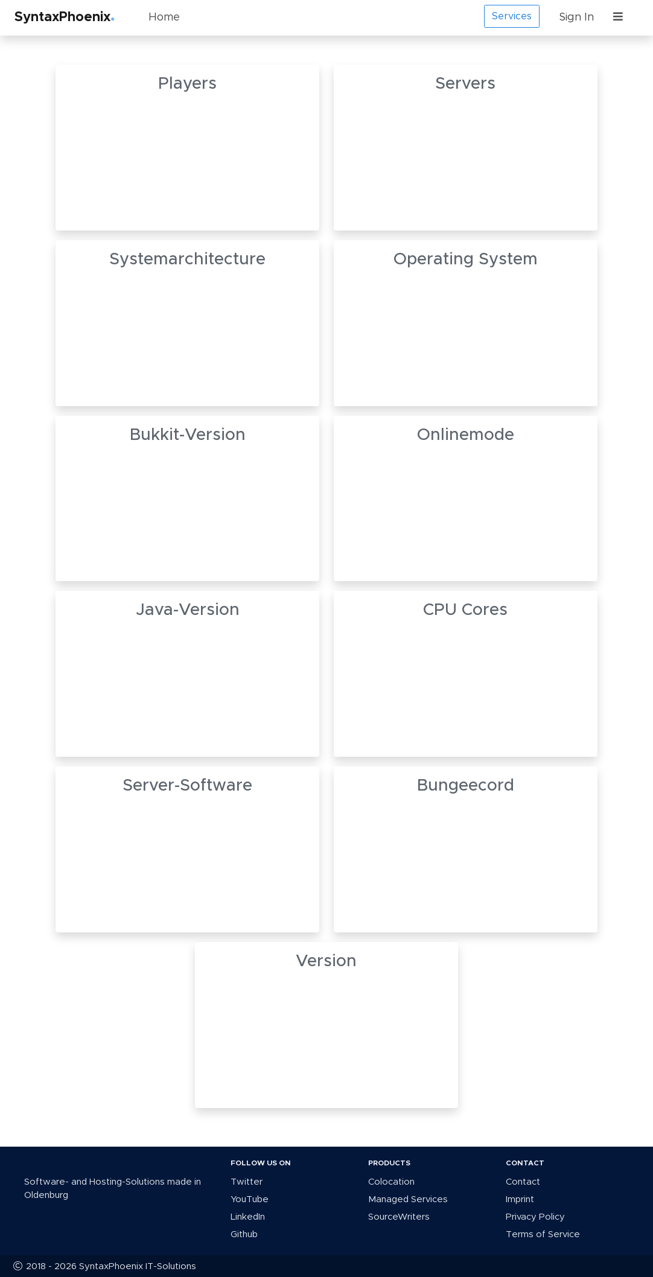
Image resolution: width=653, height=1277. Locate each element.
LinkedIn (248, 1216)
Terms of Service (543, 1234)
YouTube (250, 1199)
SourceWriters (399, 1216)
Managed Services (408, 1199)
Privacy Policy (535, 1216)
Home (164, 17)
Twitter (247, 1181)
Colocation (391, 1181)
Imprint (520, 1199)
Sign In (576, 17)
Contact (523, 1181)
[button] (621, 18)
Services (512, 16)
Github (244, 1234)
